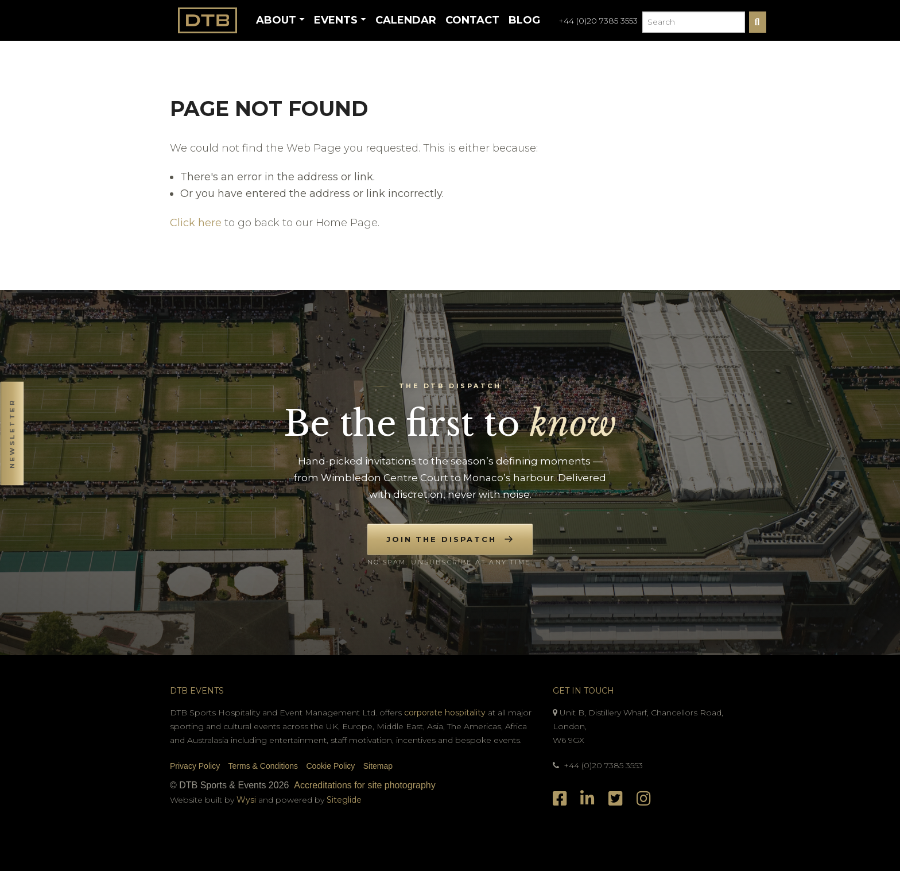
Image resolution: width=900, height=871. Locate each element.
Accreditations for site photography (364, 785)
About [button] (276, 20)
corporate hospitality (445, 712)
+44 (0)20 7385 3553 (598, 21)
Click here (196, 222)
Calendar (405, 20)
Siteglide (344, 800)
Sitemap (378, 766)
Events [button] (336, 20)
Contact (472, 20)
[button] (12, 435)
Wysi (247, 800)
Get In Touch (583, 691)
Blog (524, 20)
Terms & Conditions (263, 766)
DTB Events (197, 691)
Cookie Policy (330, 766)
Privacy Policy (195, 766)
